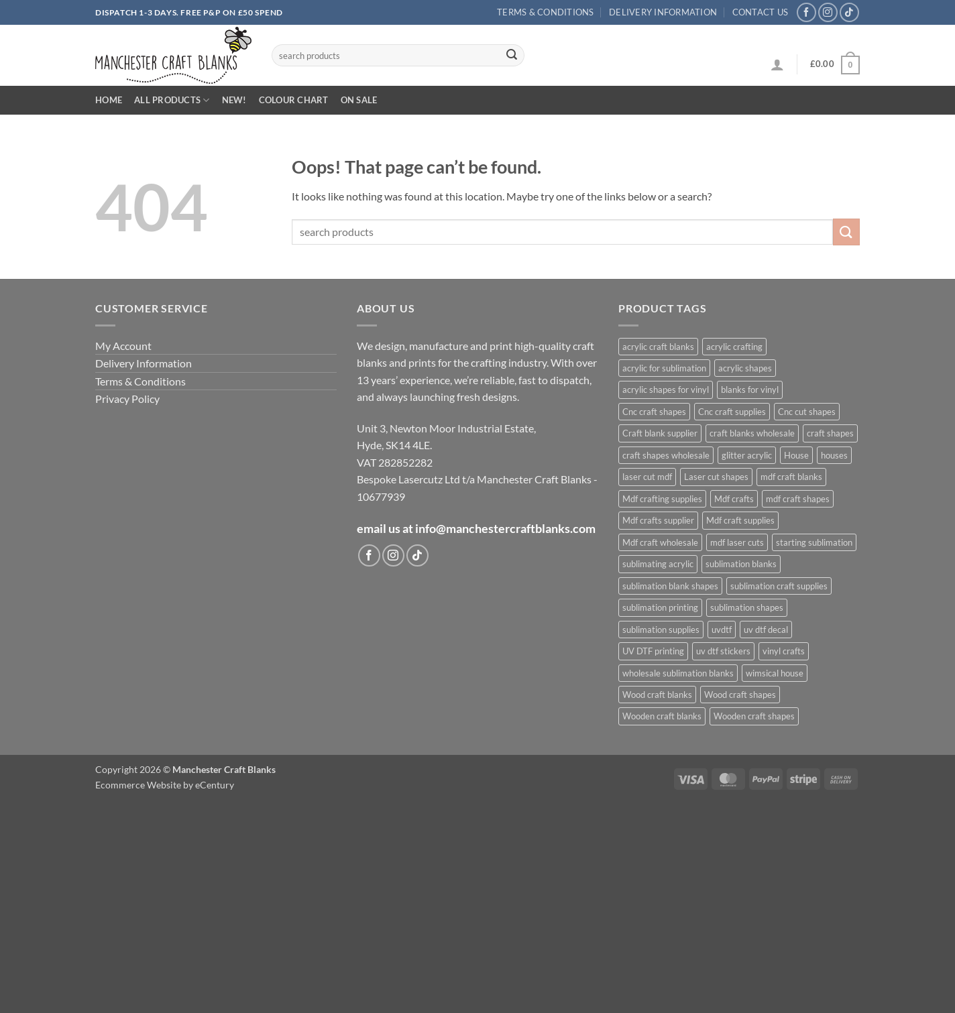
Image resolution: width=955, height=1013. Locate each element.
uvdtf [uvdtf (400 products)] (722, 629)
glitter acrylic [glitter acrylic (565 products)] (747, 455)
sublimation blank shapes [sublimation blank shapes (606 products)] (670, 586)
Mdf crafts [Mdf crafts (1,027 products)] (734, 498)
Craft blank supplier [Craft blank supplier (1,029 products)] (659, 433)
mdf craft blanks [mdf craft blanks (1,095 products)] (791, 476)
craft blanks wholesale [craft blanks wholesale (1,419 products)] (752, 433)
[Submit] (511, 55)
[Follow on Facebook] (806, 12)
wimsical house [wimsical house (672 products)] (774, 673)
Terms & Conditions (545, 12)
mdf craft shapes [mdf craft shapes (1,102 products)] (798, 498)
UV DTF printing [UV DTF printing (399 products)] (653, 651)
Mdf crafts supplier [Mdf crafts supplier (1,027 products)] (658, 520)
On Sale (359, 100)
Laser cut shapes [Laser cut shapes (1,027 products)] (716, 476)
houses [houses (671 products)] (834, 455)
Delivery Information (663, 12)
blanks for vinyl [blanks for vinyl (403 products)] (750, 389)
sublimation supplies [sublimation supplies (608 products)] (660, 629)
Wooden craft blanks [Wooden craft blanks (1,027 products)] (661, 716)
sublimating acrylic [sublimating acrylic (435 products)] (657, 563)
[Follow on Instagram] (828, 12)
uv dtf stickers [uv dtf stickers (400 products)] (723, 651)
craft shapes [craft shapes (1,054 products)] (830, 433)
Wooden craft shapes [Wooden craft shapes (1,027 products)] (754, 716)
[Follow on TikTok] (849, 12)
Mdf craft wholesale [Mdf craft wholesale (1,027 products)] (660, 542)
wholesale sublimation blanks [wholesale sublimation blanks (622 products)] (678, 673)
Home (108, 100)
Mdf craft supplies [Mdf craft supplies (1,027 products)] (740, 520)
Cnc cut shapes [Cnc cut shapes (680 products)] (807, 411)
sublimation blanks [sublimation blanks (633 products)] (741, 563)
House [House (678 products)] (796, 455)
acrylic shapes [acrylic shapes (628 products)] (745, 368)
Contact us (760, 12)
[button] (777, 64)
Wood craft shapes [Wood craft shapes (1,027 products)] (740, 694)
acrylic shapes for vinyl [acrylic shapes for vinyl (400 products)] (665, 389)
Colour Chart (294, 100)
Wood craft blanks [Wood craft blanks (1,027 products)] (657, 694)
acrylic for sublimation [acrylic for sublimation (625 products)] (664, 368)
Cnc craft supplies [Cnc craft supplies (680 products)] (732, 411)
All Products (172, 100)
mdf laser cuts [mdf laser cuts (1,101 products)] (737, 542)
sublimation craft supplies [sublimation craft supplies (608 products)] (779, 586)
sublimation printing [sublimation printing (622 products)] (660, 607)
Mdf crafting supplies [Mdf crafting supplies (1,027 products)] (662, 498)
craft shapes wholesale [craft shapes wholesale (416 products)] (666, 455)
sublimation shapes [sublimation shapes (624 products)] (746, 607)
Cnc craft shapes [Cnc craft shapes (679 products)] (654, 411)
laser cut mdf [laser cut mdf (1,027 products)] (647, 476)
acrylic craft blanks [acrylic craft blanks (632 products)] (658, 346)
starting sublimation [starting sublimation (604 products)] (814, 542)
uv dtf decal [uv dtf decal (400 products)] (766, 629)
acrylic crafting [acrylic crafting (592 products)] (734, 346)
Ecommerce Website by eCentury (164, 784)
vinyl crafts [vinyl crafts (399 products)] (784, 651)
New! (234, 100)
